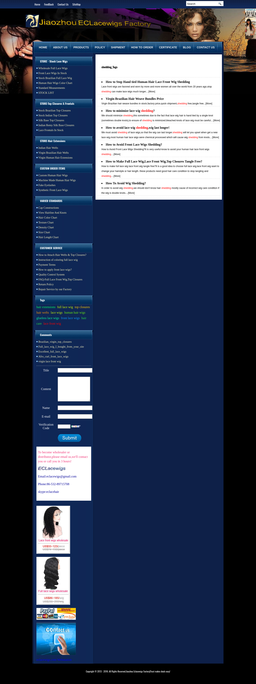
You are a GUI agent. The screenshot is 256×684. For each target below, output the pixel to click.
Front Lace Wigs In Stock (52, 73)
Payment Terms (47, 264)
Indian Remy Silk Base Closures (56, 125)
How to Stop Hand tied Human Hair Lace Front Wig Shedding (148, 82)
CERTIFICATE (168, 47)
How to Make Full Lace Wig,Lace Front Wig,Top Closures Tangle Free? (154, 161)
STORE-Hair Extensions (52, 141)
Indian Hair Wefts (48, 147)
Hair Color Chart (47, 217)
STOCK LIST (46, 92)
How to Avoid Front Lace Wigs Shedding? (134, 144)
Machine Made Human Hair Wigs (57, 180)
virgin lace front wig (49, 361)
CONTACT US (206, 47)
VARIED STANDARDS (51, 201)
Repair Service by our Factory (55, 289)
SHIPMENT (118, 47)
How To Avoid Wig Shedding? (126, 183)
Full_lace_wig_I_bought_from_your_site (61, 346)
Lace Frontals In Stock (50, 130)
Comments (46, 335)
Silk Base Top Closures (51, 120)
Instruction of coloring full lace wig (58, 259)
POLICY (100, 47)
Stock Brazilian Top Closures (54, 110)
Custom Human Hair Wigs (53, 175)
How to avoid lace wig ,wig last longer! (138, 127)
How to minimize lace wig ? (130, 110)
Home (37, 4)
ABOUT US (60, 47)
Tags (42, 300)
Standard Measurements (51, 87)
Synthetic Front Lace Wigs (53, 190)
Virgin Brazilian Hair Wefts (53, 152)
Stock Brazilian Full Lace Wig (55, 78)
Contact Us (63, 4)
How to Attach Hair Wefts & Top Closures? (62, 254)
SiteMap (76, 4)
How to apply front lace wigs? (55, 269)
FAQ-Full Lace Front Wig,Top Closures (60, 279)
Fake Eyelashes (47, 185)
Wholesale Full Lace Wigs (53, 68)
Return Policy (46, 284)
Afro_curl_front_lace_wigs (53, 356)
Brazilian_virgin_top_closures (55, 341)
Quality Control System (51, 274)
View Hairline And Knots (52, 212)
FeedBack (49, 4)
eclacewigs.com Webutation (54, 664)
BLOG (187, 47)
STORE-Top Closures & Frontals (57, 103)
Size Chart (44, 232)
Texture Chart (46, 222)
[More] (151, 91)
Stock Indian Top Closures (53, 115)
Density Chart (46, 227)
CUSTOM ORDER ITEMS (52, 168)
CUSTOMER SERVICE (51, 248)
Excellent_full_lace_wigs (52, 351)
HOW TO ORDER (142, 47)
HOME (43, 47)
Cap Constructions (48, 207)
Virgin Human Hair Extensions (55, 157)
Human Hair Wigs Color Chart (55, 83)
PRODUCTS (81, 47)
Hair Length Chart (48, 237)
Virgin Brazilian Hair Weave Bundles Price (135, 98)
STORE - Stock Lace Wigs (54, 61)
